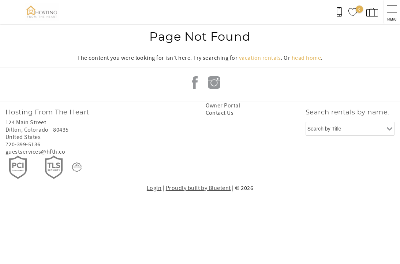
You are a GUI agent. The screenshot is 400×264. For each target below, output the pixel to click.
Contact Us (220, 113)
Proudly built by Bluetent (198, 188)
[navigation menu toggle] (392, 12)
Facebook (194, 82)
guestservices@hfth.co (35, 151)
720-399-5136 (23, 144)
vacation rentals (260, 58)
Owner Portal (223, 105)
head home (306, 58)
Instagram (214, 82)
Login (154, 188)
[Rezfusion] (77, 167)
